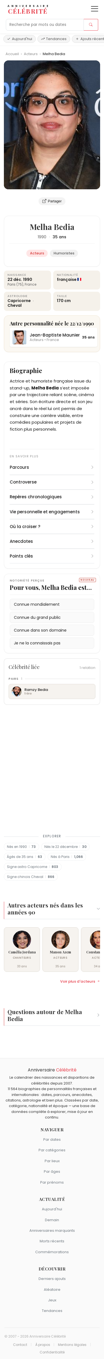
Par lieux (52, 1161)
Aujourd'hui (19, 38)
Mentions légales (72, 1345)
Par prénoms (52, 1182)
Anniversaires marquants (52, 1230)
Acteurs (31, 54)
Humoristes (64, 253)
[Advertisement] (52, 768)
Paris (11, 284)
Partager (52, 201)
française (67, 279)
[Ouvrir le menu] (94, 8)
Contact (20, 1345)
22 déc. (14, 279)
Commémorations (52, 1252)
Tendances (54, 38)
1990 (42, 237)
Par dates (52, 1139)
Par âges (52, 1171)
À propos (42, 1345)
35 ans (59, 237)
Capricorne (19, 300)
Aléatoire (52, 1289)
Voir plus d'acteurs (80, 981)
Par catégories (52, 1150)
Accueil (12, 54)
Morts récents (52, 1241)
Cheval (14, 305)
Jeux (52, 1300)
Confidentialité (52, 1352)
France (30, 284)
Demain (52, 1220)
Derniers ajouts (52, 1278)
